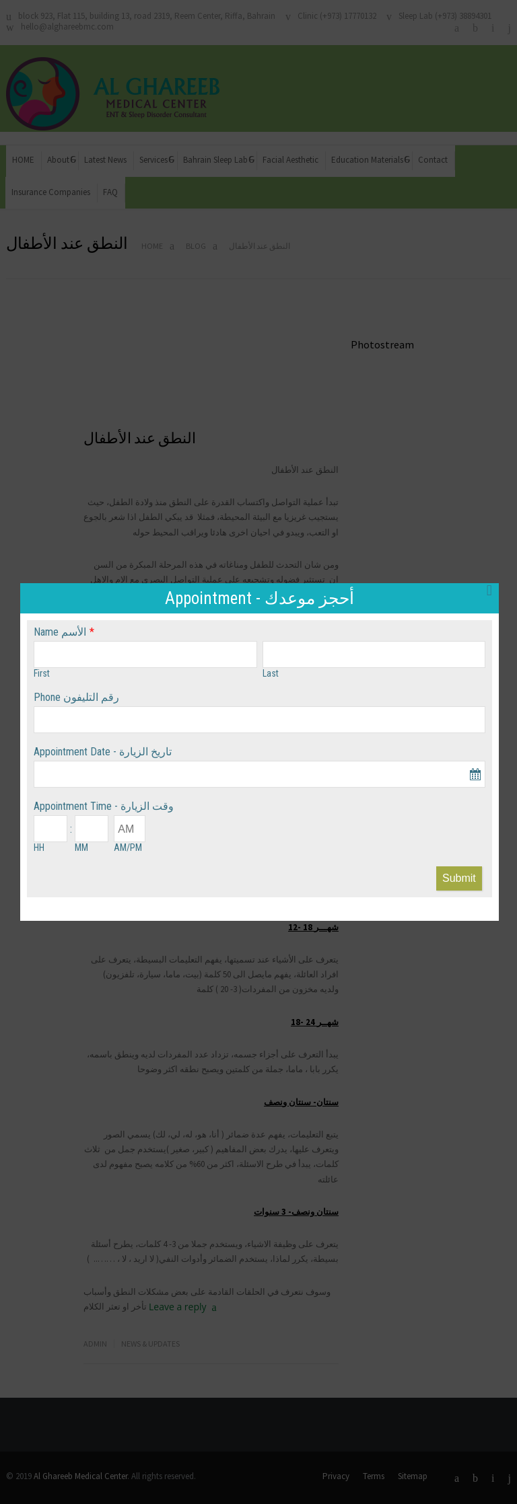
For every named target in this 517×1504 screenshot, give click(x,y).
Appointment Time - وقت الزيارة (104, 806)
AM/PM (128, 847)
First (42, 673)
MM (81, 847)
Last (271, 673)
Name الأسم (60, 632)
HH (39, 847)
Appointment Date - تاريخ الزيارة (103, 751)
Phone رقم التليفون (76, 697)
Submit (459, 878)
